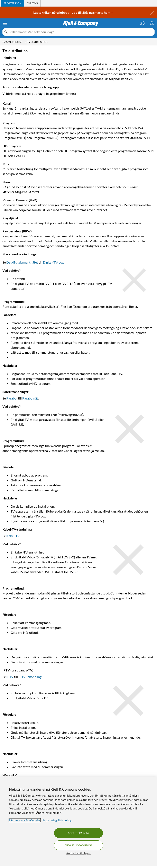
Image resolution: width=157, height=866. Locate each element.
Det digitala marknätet (22, 262)
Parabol (11, 398)
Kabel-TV (13, 536)
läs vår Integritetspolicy (56, 820)
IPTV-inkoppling (29, 677)
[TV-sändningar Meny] (25, 41)
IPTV (9, 677)
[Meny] (5, 23)
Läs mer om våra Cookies (24, 820)
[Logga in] (142, 23)
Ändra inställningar (78, 853)
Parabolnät (30, 398)
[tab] (12, 3)
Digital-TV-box (53, 262)
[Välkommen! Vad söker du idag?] (81, 31)
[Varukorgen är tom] (152, 23)
